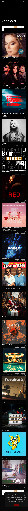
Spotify (23, 45)
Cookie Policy (22, 503)
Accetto (17, 504)
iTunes (17, 45)
